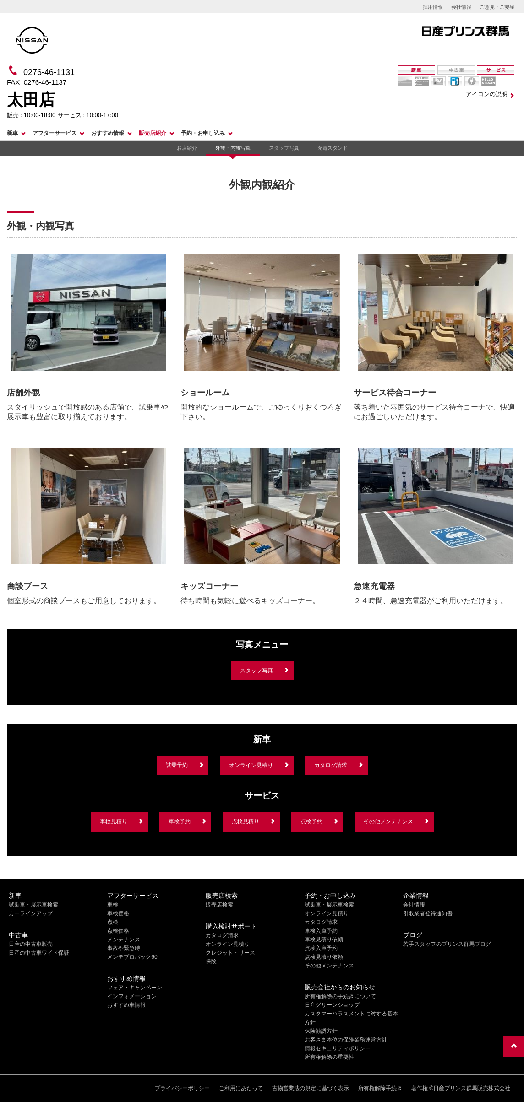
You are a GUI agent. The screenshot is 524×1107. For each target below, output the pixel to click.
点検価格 (118, 931)
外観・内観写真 (233, 148)
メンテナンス (123, 939)
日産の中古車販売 (31, 944)
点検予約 (311, 821)
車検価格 (118, 913)
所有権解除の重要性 (329, 1057)
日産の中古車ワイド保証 (39, 953)
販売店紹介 (152, 133)
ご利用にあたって (241, 1088)
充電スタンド (332, 148)
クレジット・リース (230, 953)
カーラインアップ (31, 913)
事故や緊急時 (123, 948)
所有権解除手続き (380, 1088)
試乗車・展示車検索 (33, 905)
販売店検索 (219, 905)
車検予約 (180, 821)
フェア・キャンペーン (134, 987)
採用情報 (433, 7)
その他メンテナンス (388, 821)
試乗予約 (177, 765)
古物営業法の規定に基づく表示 (310, 1088)
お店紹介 (187, 148)
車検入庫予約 (321, 931)
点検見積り (245, 821)
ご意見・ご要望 (497, 7)
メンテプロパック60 (132, 957)
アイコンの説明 (487, 94)
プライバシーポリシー (182, 1088)
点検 (112, 922)
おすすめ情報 (107, 133)
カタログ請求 (330, 765)
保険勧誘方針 (321, 1031)
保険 (211, 961)
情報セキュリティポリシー (338, 1048)
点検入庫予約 (321, 948)
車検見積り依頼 (324, 939)
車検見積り (113, 821)
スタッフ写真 (284, 148)
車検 (112, 905)
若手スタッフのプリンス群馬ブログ (447, 944)
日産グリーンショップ (332, 1005)
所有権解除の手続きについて (340, 996)
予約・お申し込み (203, 133)
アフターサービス (54, 133)
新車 (12, 133)
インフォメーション (132, 996)
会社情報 (461, 7)
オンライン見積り (251, 765)
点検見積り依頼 (324, 957)
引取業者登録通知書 (428, 913)
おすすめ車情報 (126, 1005)
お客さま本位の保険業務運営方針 (346, 1040)
